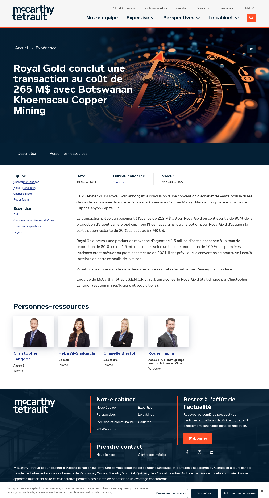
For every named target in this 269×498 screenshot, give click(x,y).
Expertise (140, 18)
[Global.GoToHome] (33, 13)
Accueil (22, 48)
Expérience (46, 48)
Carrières (226, 8)
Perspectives (181, 18)
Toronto (118, 182)
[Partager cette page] (251, 49)
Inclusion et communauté (165, 8)
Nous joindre (105, 455)
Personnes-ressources (68, 154)
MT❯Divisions (124, 8)
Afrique (17, 214)
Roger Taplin (21, 199)
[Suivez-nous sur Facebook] (187, 452)
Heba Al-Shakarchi (24, 188)
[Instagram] (199, 452)
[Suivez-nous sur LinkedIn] (211, 452)
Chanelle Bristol (23, 194)
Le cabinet (223, 18)
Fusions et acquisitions (27, 226)
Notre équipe (102, 18)
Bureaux (202, 8)
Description (27, 154)
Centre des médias (152, 455)
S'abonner (198, 438)
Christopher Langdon (26, 182)
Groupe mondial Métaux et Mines (33, 220)
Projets (17, 232)
